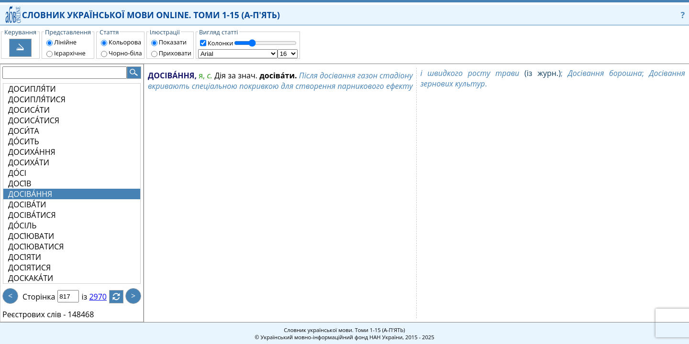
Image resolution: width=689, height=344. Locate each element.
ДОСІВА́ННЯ (30, 194)
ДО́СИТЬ (23, 141)
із (90, 296)
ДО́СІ (17, 173)
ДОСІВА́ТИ (27, 204)
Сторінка (38, 296)
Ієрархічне (70, 53)
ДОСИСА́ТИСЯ (33, 120)
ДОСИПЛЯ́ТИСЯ (37, 99)
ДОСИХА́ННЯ (32, 152)
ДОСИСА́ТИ (29, 110)
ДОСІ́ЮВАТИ (31, 236)
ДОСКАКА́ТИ (30, 278)
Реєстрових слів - (34, 314)
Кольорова (125, 42)
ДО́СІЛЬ (22, 225)
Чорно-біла (125, 53)
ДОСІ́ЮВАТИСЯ (36, 246)
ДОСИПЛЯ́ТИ (32, 89)
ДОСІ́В (19, 183)
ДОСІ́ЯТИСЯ (29, 267)
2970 (103, 296)
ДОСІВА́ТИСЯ (32, 215)
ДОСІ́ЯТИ (24, 257)
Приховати (175, 53)
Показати (173, 42)
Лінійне (65, 42)
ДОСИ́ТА (23, 131)
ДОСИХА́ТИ (28, 162)
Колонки (220, 43)
